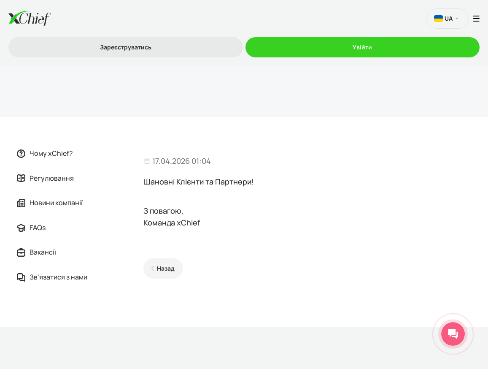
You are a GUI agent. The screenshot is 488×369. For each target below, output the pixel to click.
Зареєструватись (125, 47)
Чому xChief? (45, 153)
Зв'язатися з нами (52, 277)
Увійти (362, 47)
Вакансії (36, 252)
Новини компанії (50, 202)
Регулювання (45, 178)
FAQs (31, 227)
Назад (166, 268)
